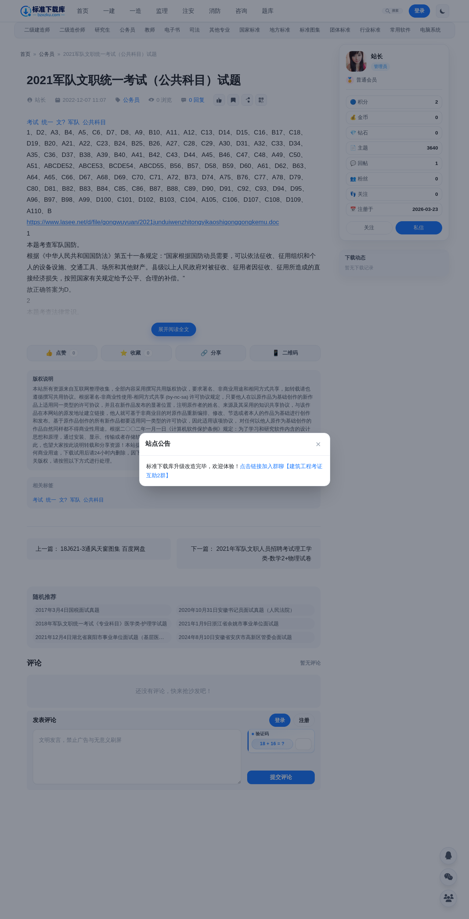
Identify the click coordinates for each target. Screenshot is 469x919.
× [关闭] (318, 444)
